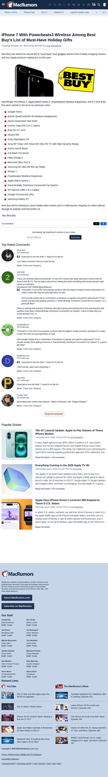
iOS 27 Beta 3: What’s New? (29, 707)
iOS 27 (44, 12)
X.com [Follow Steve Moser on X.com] (9, 676)
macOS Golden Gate (79, 12)
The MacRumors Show (76, 686)
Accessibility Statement (10, 759)
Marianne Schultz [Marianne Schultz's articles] (33, 651)
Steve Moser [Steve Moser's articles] (7, 671)
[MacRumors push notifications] (78, 4)
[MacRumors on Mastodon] (68, 4)
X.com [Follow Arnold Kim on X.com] (9, 625)
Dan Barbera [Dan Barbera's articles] (7, 661)
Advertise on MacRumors (18, 606)
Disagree (37, 265)
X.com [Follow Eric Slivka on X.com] (34, 625)
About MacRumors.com (17, 597)
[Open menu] (3, 4)
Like (30, 265)
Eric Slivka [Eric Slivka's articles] (31, 620)
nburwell (21, 250)
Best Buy (11, 215)
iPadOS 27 (59, 12)
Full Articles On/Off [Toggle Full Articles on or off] (24, 763)
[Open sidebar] (104, 5)
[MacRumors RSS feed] (83, 4)
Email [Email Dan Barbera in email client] (4, 666)
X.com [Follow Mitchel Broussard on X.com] (9, 645)
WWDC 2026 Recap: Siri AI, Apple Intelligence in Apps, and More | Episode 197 (88, 740)
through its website (11, 209)
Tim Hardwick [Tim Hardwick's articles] (32, 640)
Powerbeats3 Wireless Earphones (69, 101)
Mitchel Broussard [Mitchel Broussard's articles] (9, 640)
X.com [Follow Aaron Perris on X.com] (34, 676)
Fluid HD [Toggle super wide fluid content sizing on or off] (41, 763)
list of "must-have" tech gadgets (50, 54)
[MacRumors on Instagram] (54, 4)
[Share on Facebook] (103, 223)
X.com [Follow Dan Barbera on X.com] (9, 666)
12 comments (8, 223)
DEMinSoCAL (23, 356)
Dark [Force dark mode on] (59, 763)
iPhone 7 (22, 101)
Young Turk (22, 395)
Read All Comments (54, 414)
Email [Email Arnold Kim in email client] (4, 625)
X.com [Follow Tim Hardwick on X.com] (34, 645)
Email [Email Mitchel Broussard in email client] (4, 645)
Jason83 (21, 378)
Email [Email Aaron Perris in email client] (29, 676)
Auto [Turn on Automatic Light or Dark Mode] (49, 763)
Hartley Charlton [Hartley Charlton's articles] (8, 651)
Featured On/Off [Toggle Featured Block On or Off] (8, 763)
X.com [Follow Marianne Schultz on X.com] (34, 656)
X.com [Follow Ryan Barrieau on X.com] (34, 666)
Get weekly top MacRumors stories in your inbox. (54, 232)
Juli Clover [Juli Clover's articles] (6, 630)
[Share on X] (96, 223)
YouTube (11, 686)
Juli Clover (77, 469)
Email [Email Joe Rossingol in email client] (29, 635)
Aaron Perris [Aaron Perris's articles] (32, 671)
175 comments (58, 489)
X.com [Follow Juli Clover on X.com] (9, 635)
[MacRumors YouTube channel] (73, 4)
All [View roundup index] (104, 12)
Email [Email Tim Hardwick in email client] (29, 645)
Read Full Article (42, 457)
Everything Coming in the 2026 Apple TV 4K (62, 465)
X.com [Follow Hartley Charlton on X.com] (9, 656)
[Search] (100, 4)
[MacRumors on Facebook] (59, 4)
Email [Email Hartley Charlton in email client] (4, 656)
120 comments (58, 457)
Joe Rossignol (54, 45)
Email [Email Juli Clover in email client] (4, 635)
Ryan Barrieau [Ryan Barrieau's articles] (32, 661)
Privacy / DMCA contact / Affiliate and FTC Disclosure (21, 754)
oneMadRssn (23, 325)
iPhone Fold (29, 12)
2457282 (21, 272)
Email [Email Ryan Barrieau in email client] (29, 666)
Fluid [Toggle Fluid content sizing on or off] (35, 763)
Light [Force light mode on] (54, 763)
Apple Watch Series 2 (39, 101)
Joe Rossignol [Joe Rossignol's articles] (32, 630)
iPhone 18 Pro (10, 12)
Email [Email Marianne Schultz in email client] (29, 656)
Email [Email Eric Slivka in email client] (29, 625)
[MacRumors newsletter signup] (88, 4)
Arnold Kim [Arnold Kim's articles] (6, 620)
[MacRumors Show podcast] (49, 4)
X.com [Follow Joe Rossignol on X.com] (34, 635)
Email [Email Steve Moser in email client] (4, 676)
